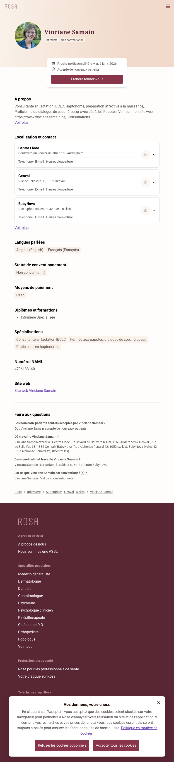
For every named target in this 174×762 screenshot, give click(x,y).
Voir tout (25, 646)
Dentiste (24, 588)
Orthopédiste (28, 632)
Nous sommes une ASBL (38, 551)
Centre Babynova (94, 465)
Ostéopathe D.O (30, 625)
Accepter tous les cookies (116, 745)
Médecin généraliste (34, 574)
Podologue (26, 639)
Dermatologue (29, 581)
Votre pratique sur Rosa (37, 676)
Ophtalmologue (30, 596)
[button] (158, 702)
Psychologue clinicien (35, 610)
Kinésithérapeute (31, 617)
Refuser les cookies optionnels (62, 745)
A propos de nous (32, 544)
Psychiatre (26, 603)
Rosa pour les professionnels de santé (48, 669)
